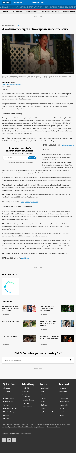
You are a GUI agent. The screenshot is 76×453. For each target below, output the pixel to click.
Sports (11, 7)
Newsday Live (8, 401)
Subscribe (6, 391)
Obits (71, 7)
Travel (61, 412)
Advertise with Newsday (25, 427)
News (16, 7)
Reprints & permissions (9, 427)
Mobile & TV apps (9, 412)
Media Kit (25, 388)
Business (49, 7)
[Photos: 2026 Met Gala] (19, 326)
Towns (43, 408)
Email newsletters (9, 398)
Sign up (32, 158)
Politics (43, 398)
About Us (6, 388)
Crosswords (63, 395)
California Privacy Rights (43, 424)
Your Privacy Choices (53, 427)
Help (35, 427)
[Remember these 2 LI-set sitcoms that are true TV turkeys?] (57, 326)
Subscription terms (19, 424)
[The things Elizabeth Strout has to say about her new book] (57, 311)
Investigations (24, 7)
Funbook (62, 388)
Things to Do (57, 7)
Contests (6, 415)
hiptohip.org (25, 258)
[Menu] (6, 2)
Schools (65, 7)
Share (5, 89)
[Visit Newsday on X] (9, 440)
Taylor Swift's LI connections (50, 11)
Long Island (4, 7)
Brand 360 (25, 391)
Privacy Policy (30, 424)
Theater (5, 11)
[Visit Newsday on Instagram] (14, 440)
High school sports (47, 412)
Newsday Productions (26, 395)
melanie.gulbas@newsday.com (11, 84)
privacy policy (29, 162)
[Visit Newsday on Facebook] (4, 440)
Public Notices (27, 407)
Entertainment (8, 25)
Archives (6, 418)
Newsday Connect (28, 400)
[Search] (71, 360)
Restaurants (35, 7)
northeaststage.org (67, 145)
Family (61, 408)
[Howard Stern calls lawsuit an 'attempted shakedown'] (57, 341)
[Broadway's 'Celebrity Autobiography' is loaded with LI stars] (19, 311)
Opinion (43, 7)
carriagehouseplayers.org (29, 202)
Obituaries (63, 391)
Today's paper (8, 395)
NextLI (61, 415)
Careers (6, 405)
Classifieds (25, 403)
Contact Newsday (64, 424)
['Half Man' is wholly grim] (19, 341)
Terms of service (7, 424)
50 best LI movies (31, 11)
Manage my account (10, 408)
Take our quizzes (17, 11)
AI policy (41, 427)
